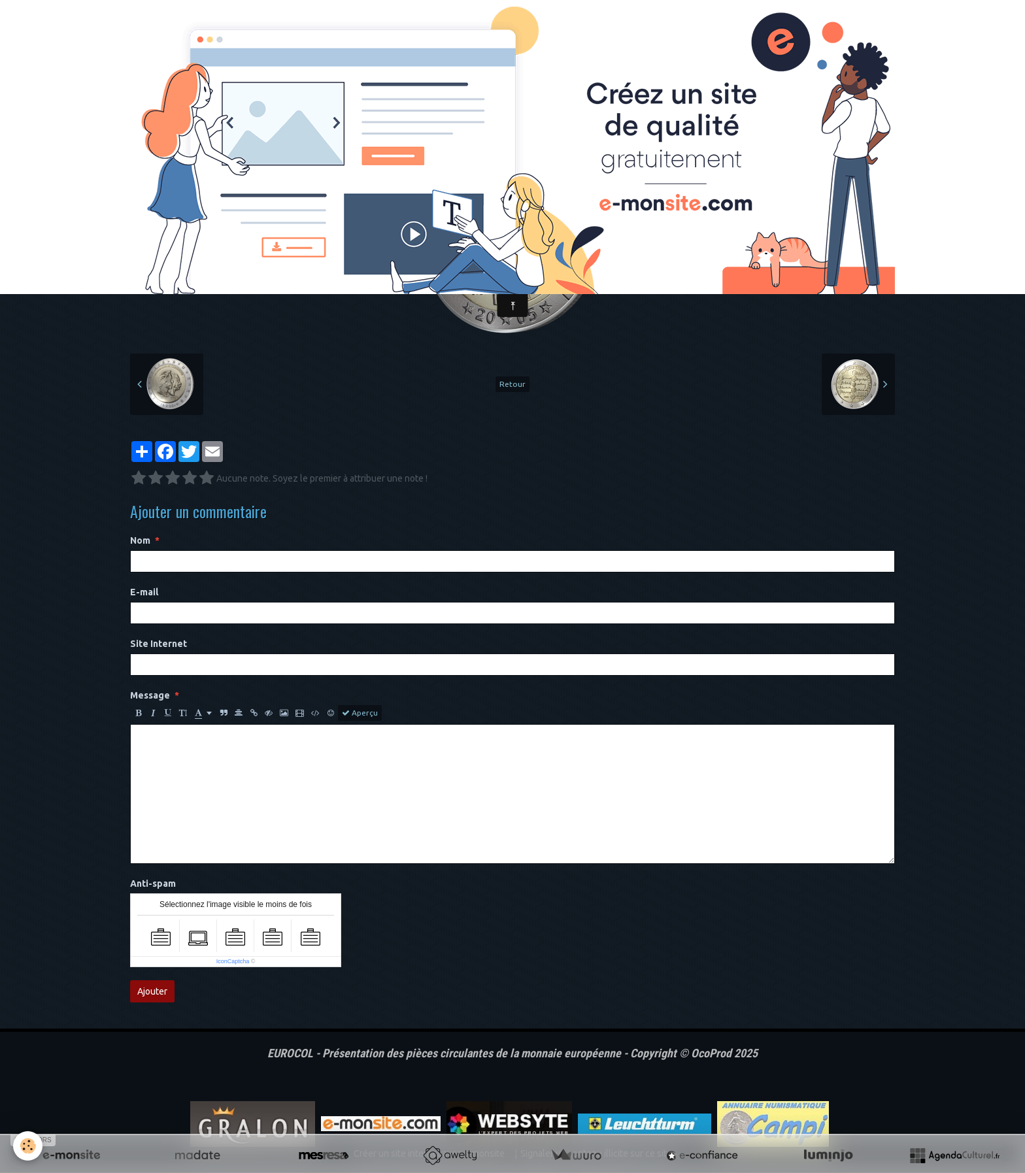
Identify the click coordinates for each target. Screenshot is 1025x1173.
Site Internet (158, 643)
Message (150, 695)
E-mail (144, 592)
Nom (140, 540)
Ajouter (152, 991)
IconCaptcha (233, 961)
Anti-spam (153, 883)
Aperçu (360, 713)
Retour (512, 384)
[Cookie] (27, 1146)
